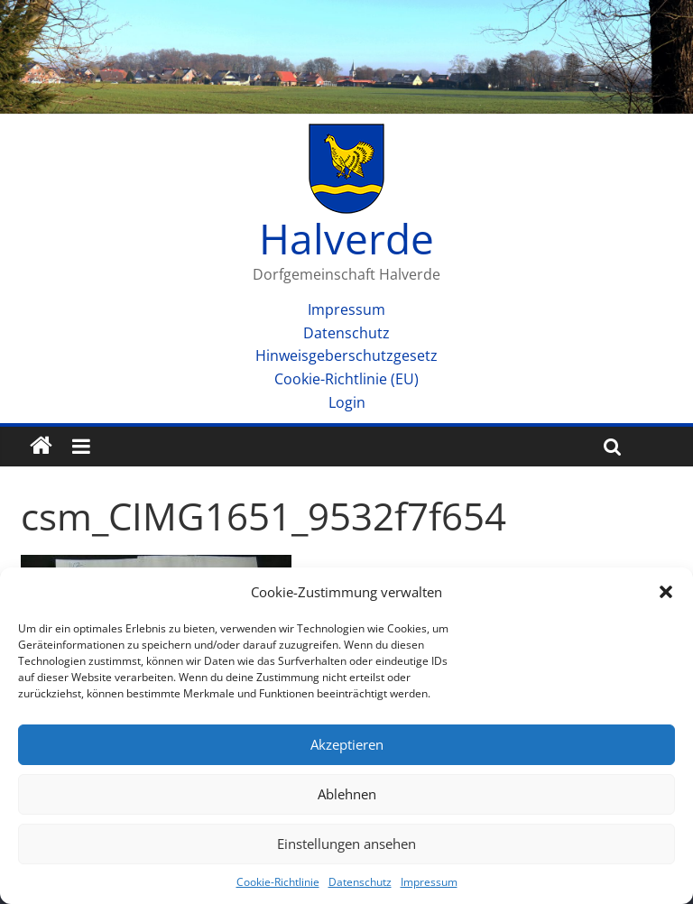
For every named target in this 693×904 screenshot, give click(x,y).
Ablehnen (347, 794)
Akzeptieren (346, 744)
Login (346, 402)
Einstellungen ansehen (346, 844)
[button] (666, 592)
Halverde (346, 238)
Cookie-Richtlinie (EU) (346, 379)
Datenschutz (360, 882)
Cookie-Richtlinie (277, 882)
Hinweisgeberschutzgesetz (346, 355)
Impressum (429, 882)
